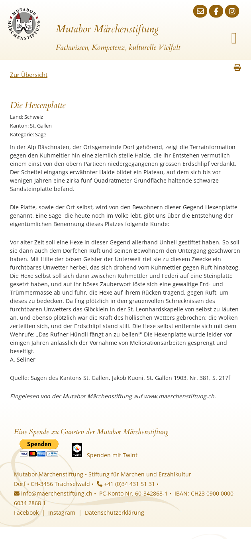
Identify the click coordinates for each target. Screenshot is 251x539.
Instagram (61, 512)
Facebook (26, 512)
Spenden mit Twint (112, 455)
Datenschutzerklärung (114, 512)
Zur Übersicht (28, 75)
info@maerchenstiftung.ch (53, 493)
